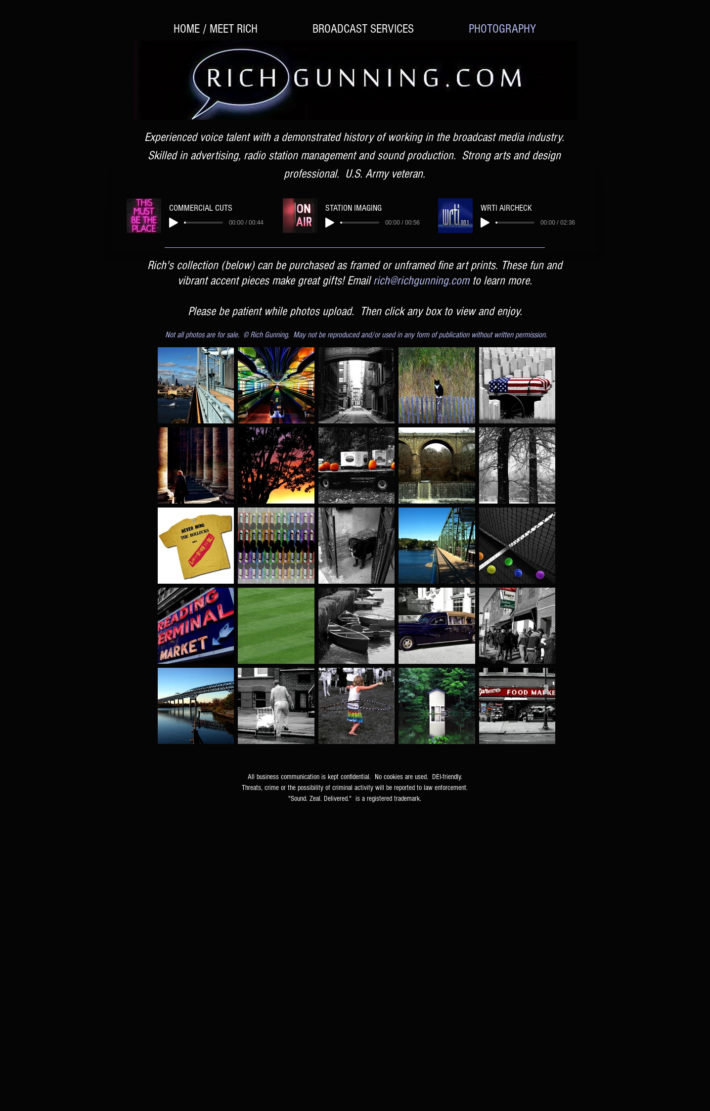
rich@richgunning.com (421, 280)
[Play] (173, 223)
